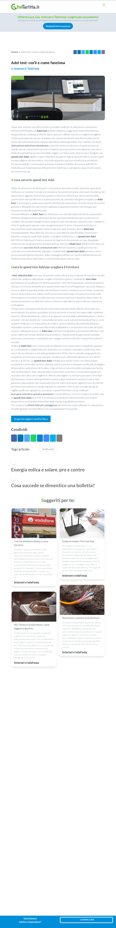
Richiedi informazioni (58, 26)
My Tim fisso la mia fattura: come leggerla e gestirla (32, 626)
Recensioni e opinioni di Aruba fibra (80, 617)
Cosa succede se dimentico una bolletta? (53, 485)
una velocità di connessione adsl (40, 247)
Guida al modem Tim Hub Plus (78, 541)
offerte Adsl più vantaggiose (42, 405)
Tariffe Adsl (48, 449)
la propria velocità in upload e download (32, 393)
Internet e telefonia (26, 68)
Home (14, 51)
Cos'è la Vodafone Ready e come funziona (31, 543)
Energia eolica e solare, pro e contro (48, 469)
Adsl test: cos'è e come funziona (37, 51)
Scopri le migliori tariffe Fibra (31, 418)
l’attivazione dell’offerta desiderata (29, 145)
